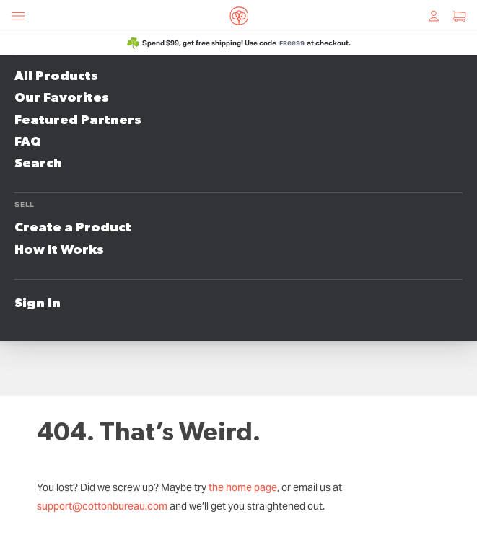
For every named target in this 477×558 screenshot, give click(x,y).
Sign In (37, 303)
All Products (56, 76)
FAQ (27, 142)
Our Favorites (61, 98)
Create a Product (72, 227)
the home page (243, 487)
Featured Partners (77, 120)
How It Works (59, 250)
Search (38, 163)
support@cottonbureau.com (102, 506)
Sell (24, 204)
